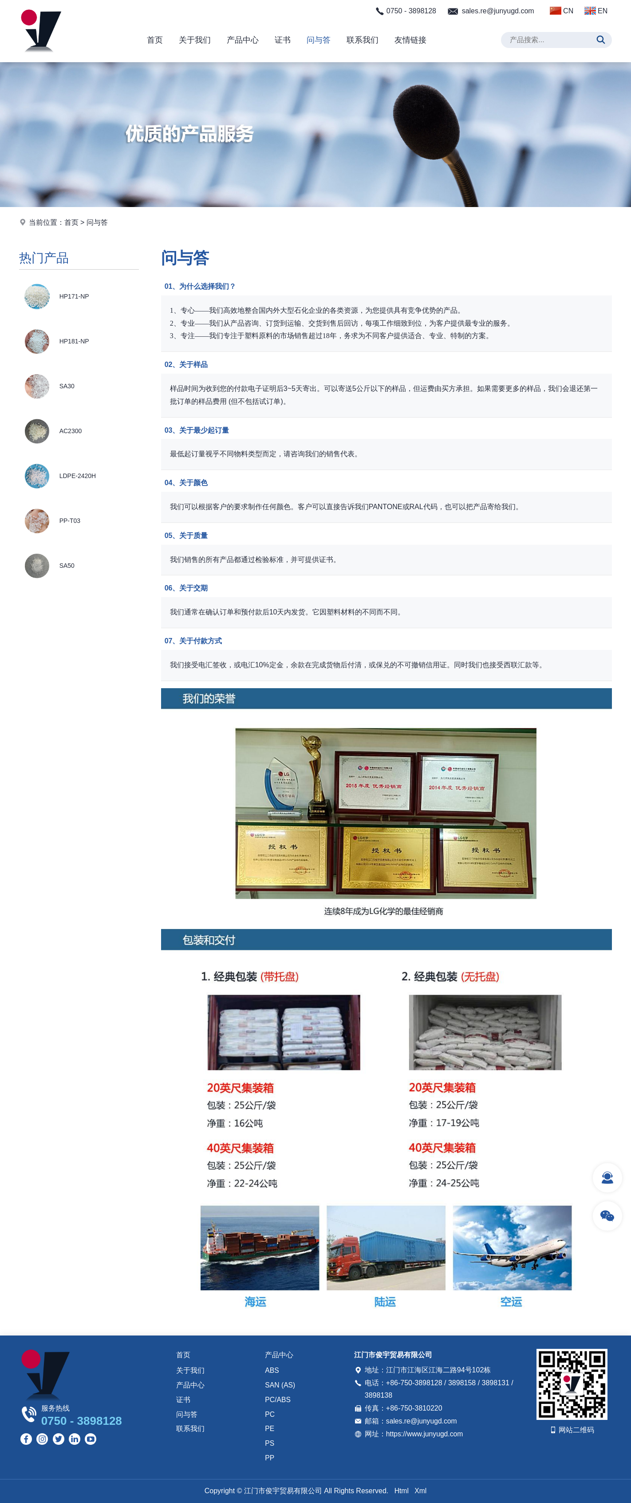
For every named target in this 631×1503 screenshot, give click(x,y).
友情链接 (410, 40)
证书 (283, 40)
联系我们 (363, 40)
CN (562, 11)
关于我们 (195, 40)
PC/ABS (278, 1399)
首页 (155, 40)
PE (269, 1429)
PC (270, 1414)
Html (401, 1491)
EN (596, 11)
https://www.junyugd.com (425, 1434)
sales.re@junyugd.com (498, 11)
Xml (420, 1491)
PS (269, 1443)
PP (269, 1458)
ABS (272, 1371)
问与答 (319, 40)
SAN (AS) (280, 1385)
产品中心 (243, 40)
